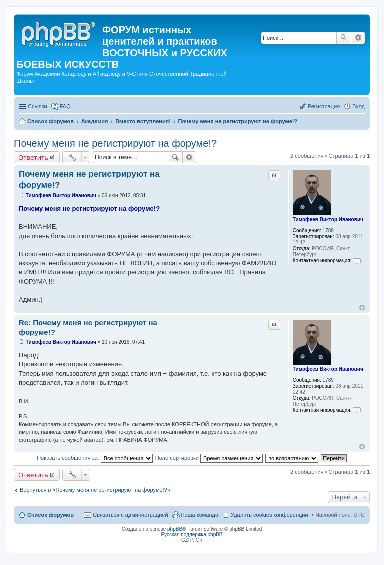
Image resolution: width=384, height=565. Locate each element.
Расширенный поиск (358, 38)
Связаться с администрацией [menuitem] (130, 515)
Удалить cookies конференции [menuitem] (269, 515)
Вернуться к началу (362, 307)
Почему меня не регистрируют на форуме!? (115, 143)
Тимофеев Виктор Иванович (328, 219)
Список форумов (51, 515)
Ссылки (38, 106)
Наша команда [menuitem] (199, 515)
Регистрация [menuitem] (324, 106)
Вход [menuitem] (358, 106)
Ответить (33, 157)
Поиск (344, 38)
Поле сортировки (209, 458)
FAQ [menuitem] (65, 106)
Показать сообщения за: (95, 458)
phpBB (175, 529)
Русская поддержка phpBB (191, 534)
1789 (328, 230)
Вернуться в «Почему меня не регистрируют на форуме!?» (95, 490)
